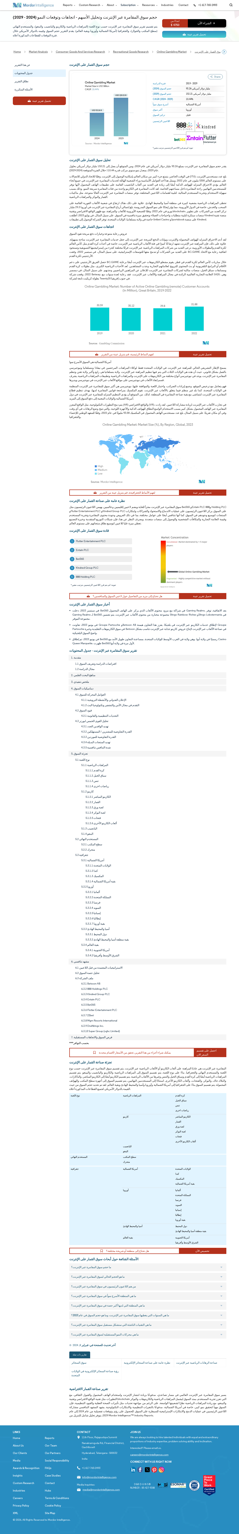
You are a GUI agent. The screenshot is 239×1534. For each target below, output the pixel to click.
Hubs (48, 1490)
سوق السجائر (79, 1362)
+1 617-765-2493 (205, 5)
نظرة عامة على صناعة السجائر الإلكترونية (147, 1362)
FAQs (48, 1468)
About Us (18, 1445)
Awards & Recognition (26, 1468)
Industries (167, 5)
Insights (17, 1475)
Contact (183, 5)
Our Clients (20, 1453)
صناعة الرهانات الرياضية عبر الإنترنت (196, 1362)
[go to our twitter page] (147, 1470)
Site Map (50, 1513)
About (111, 5)
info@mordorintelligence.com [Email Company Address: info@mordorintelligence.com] (99, 1477)
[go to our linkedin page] (133, 1470)
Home (16, 1438)
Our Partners (52, 1453)
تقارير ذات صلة (80, 1354)
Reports (68, 5)
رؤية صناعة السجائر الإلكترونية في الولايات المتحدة (95, 1373)
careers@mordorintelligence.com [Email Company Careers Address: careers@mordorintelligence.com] (149, 1454)
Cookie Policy (53, 1505)
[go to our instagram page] (161, 1470)
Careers (18, 1498)
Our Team (51, 1445)
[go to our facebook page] (140, 1470)
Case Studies (53, 1475)
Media (16, 1460)
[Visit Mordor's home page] (33, 5)
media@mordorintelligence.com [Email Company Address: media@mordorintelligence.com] (101, 1489)
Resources (149, 5)
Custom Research (90, 5)
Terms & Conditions (57, 1498)
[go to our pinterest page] (154, 1470)
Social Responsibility (57, 1460)
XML (15, 1513)
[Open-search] (231, 5)
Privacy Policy (21, 1505)
